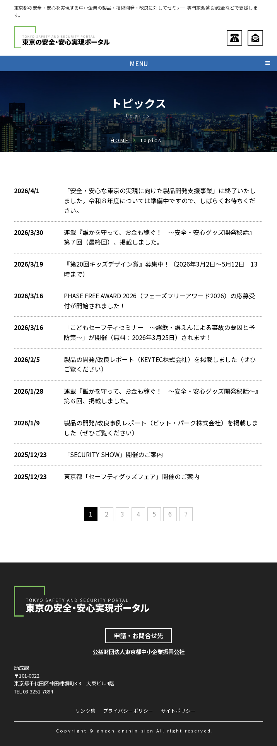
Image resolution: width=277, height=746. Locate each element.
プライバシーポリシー (128, 711)
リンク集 (85, 711)
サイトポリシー (178, 711)
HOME (120, 140)
